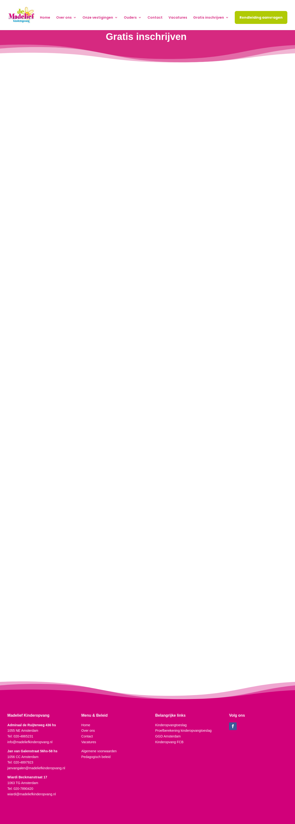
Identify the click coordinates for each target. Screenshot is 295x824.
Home (45, 18)
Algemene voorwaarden (99, 751)
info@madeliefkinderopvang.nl (30, 742)
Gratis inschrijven (208, 18)
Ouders (130, 18)
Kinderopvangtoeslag (171, 725)
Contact (155, 18)
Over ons (64, 18)
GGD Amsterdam (168, 736)
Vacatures (178, 18)
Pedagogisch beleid (95, 757)
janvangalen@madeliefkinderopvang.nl (36, 768)
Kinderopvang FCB (169, 742)
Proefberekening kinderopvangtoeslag (183, 730)
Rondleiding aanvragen (261, 17)
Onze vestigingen (97, 18)
